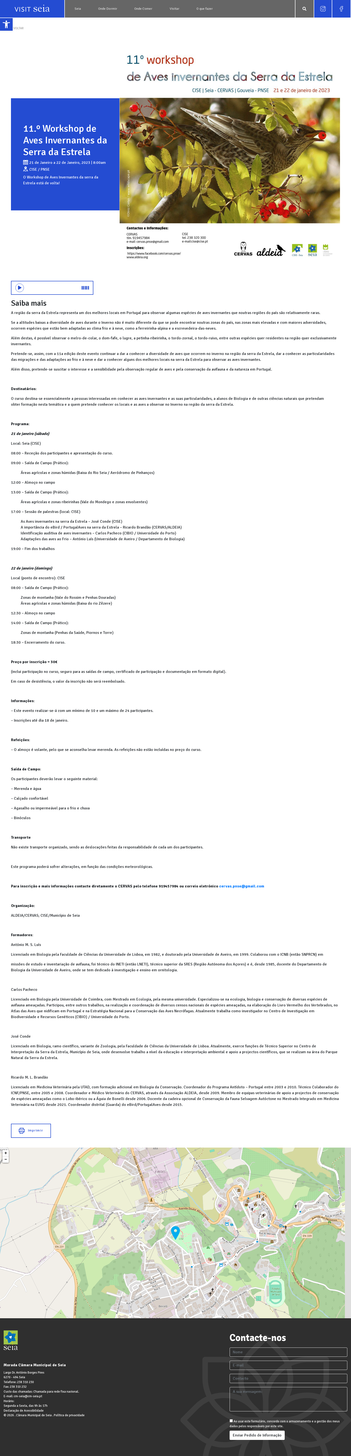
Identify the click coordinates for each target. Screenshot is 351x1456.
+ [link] (5, 1153)
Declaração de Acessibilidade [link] (24, 1411)
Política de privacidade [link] (69, 1415)
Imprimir (31, 1131)
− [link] (5, 1159)
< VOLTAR (17, 28)
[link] (6, 24)
